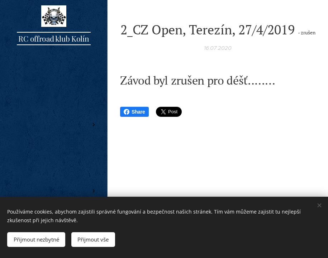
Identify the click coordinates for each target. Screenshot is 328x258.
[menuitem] (53, 103)
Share (134, 112)
